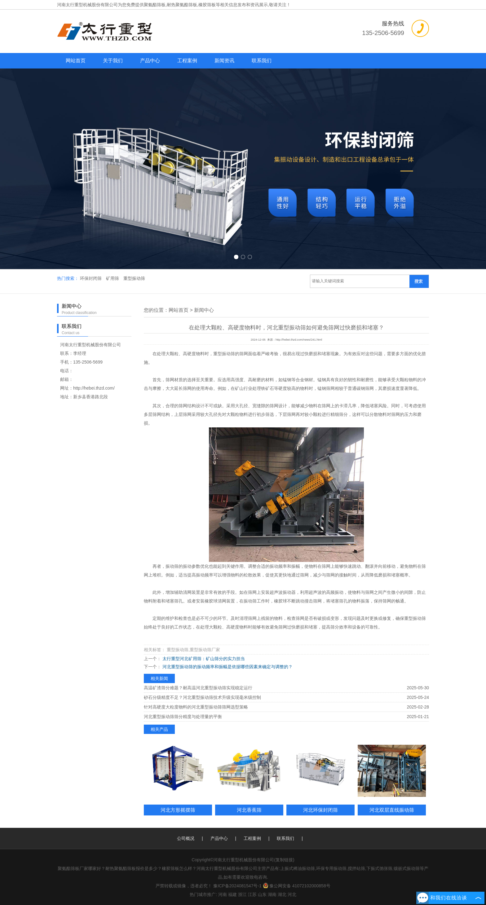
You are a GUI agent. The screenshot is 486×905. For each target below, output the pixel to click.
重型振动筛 (134, 278)
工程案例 (187, 60)
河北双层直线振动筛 (391, 810)
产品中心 (150, 60)
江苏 (252, 894)
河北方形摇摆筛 (178, 810)
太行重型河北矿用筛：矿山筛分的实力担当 (203, 658)
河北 (292, 894)
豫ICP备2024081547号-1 (237, 885)
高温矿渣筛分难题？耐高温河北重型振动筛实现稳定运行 (198, 687)
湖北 (282, 894)
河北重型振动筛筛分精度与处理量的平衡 (183, 716)
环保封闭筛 (91, 278)
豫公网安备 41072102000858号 (296, 885)
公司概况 (185, 838)
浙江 (242, 894)
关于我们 (113, 60)
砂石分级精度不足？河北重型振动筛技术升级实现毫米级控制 (202, 697)
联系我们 (262, 60)
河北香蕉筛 (249, 810)
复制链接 (284, 859)
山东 (262, 894)
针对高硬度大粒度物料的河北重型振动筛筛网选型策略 (196, 706)
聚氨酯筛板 (155, 4)
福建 (232, 894)
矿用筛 (113, 278)
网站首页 (76, 60)
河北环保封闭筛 (320, 810)
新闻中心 (204, 310)
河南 (222, 894)
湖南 (272, 894)
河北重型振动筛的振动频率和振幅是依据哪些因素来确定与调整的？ (227, 666)
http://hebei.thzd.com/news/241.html (299, 339)
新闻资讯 (224, 60)
